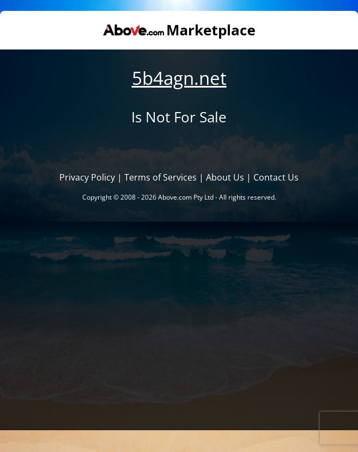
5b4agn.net (179, 78)
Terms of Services (160, 177)
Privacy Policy (87, 177)
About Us (225, 177)
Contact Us (276, 177)
